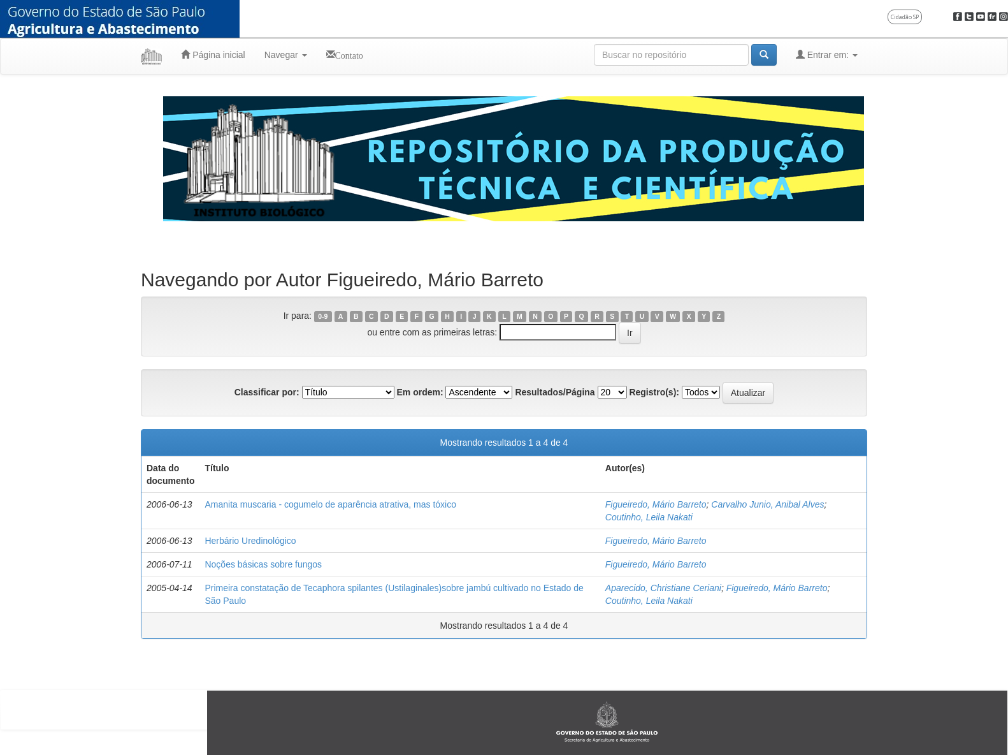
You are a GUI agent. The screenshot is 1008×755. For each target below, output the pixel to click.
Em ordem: (419, 392)
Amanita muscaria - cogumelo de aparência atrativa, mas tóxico (330, 504)
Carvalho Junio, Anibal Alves (767, 504)
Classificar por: (266, 392)
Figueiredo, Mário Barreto (656, 504)
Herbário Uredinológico (250, 541)
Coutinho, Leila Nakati (649, 517)
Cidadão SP (905, 17)
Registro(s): (654, 392)
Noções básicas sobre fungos (263, 564)
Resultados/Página (554, 392)
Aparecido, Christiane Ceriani (663, 588)
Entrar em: (827, 54)
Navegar (285, 55)
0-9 (323, 316)
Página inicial (213, 54)
